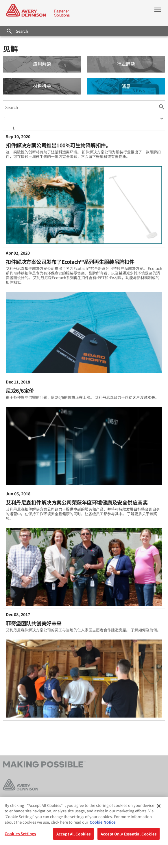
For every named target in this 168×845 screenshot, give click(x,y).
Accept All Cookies (73, 835)
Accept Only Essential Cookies (128, 835)
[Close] (158, 807)
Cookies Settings (20, 835)
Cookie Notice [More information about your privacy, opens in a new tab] (103, 824)
